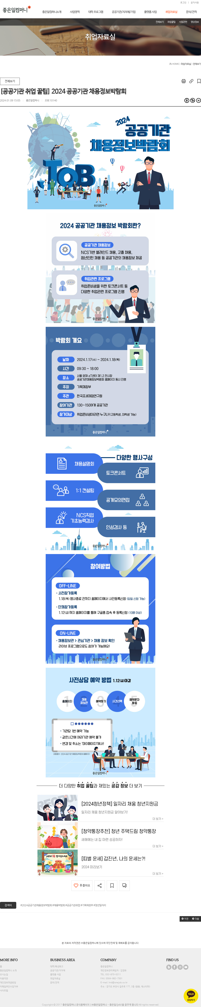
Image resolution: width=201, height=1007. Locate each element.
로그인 (183, 2)
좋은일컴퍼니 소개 (8, 970)
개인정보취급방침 (8, 982)
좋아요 (82, 885)
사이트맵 (4, 990)
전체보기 (10, 81)
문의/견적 (54, 982)
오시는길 (4, 974)
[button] (185, 919)
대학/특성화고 (56, 966)
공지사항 (195, 2)
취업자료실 (55, 978)
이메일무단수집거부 (9, 986)
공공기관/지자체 (57, 970)
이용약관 (4, 978)
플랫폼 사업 (55, 974)
